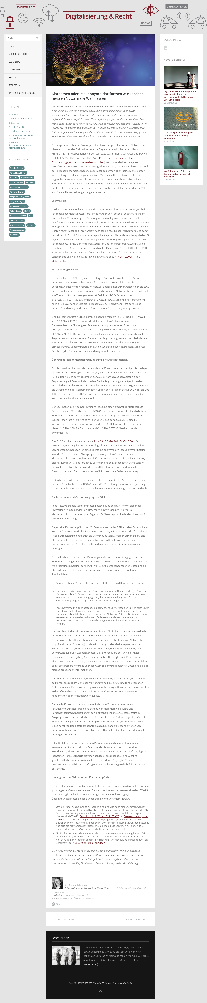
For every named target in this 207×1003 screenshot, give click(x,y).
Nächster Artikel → (138, 919)
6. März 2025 (170, 179)
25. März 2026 (170, 102)
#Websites (90, 898)
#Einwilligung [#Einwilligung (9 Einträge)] (15, 211)
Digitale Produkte (17, 127)
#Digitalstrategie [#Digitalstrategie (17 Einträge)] (17, 201)
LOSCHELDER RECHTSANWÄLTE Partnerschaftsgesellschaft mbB (104, 983)
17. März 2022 (58, 892)
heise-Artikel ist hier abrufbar (89, 842)
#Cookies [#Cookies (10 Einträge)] (14, 177)
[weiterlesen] (90, 964)
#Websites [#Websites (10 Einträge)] (14, 234)
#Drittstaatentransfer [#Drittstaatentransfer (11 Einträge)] (18, 206)
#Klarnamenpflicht (70, 898)
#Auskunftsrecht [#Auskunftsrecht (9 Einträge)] (16, 168)
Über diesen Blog (18, 54)
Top (100, 991)
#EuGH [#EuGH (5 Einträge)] (27, 211)
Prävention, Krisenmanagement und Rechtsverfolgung (20, 145)
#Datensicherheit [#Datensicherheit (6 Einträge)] (17, 192)
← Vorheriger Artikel (65, 919)
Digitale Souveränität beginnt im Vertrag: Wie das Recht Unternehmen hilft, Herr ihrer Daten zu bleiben (180, 95)
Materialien (15, 69)
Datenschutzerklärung (22, 93)
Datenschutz (15, 123)
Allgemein (13, 114)
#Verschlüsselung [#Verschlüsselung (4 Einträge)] (17, 230)
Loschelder (15, 61)
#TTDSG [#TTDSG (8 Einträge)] (30, 225)
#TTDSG (82, 898)
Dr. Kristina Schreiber (76, 884)
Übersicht (14, 46)
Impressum (14, 85)
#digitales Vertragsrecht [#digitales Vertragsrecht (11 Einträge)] (19, 196)
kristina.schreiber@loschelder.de (132, 888)
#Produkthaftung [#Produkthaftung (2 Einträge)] (17, 220)
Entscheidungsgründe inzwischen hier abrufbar (78, 162)
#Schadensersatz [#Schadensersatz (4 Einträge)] (17, 225)
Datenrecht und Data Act (20, 118)
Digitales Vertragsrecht (20, 131)
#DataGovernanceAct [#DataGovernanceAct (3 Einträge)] (18, 187)
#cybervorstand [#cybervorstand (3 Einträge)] (16, 182)
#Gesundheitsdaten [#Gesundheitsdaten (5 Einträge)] (18, 215)
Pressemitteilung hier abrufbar (116, 158)
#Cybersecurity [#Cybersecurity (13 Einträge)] (27, 177)
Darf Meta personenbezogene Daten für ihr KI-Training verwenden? (178, 135)
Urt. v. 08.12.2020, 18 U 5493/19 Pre (113, 441)
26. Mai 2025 (170, 141)
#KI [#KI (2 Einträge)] (30, 215)
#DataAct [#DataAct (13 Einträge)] (30, 182)
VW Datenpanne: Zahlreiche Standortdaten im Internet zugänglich (177, 174)
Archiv (12, 77)
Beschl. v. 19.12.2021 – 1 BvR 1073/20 (99, 816)
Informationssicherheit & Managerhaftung (21, 137)
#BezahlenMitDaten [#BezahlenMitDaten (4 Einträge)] (18, 173)
